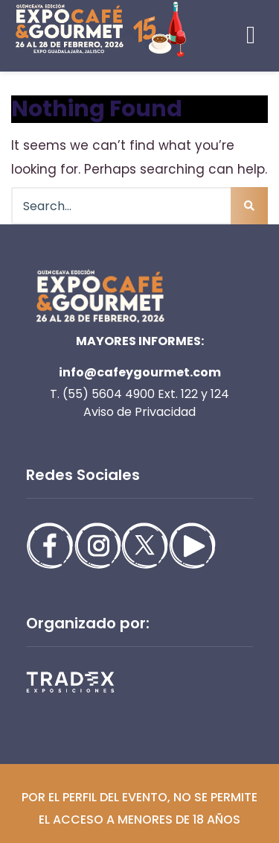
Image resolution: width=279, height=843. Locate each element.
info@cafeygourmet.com (140, 372)
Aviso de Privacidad (139, 411)
